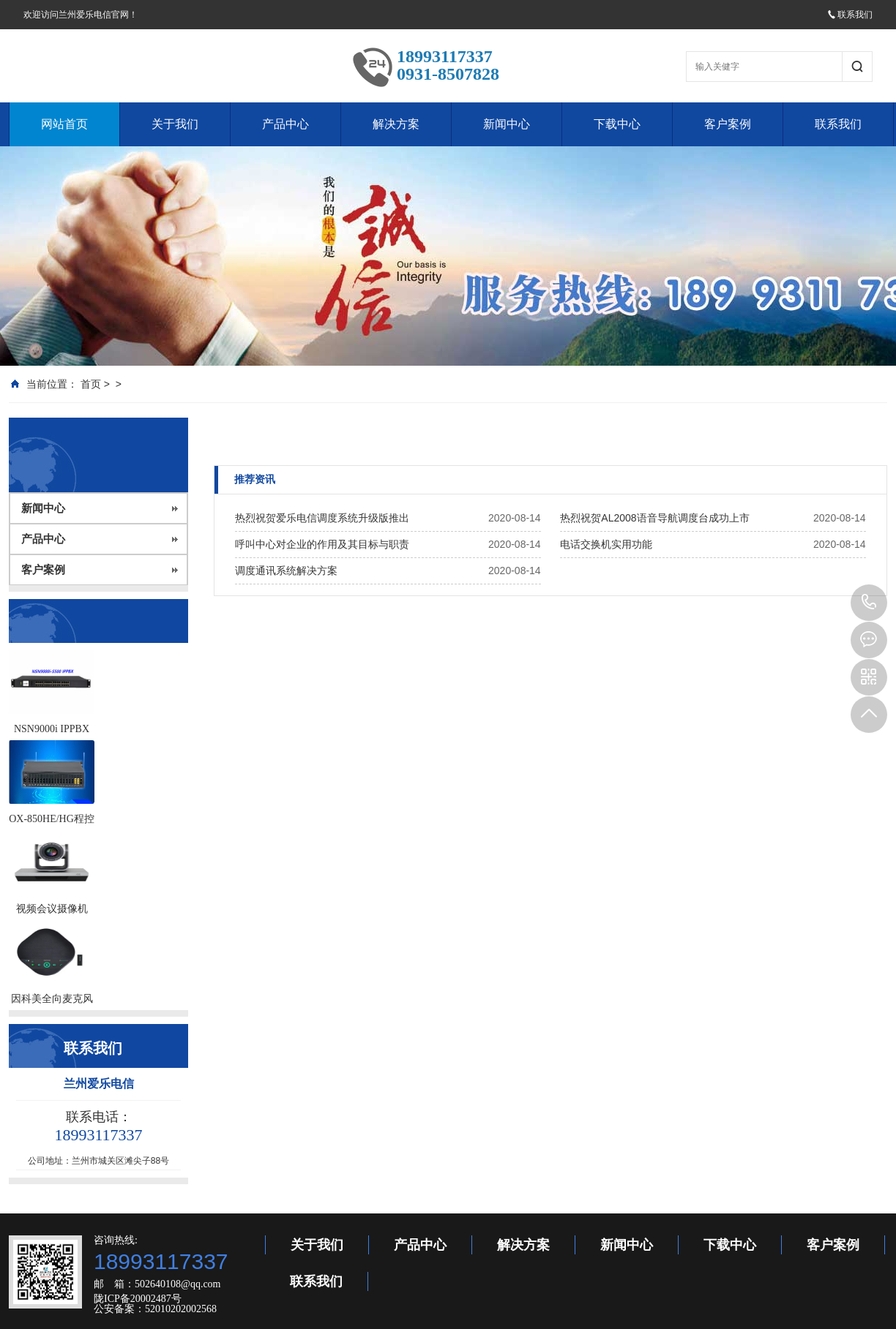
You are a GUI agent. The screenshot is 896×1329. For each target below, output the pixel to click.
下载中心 (617, 124)
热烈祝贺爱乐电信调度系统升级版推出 (322, 518)
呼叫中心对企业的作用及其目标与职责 (322, 544)
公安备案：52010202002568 (155, 1308)
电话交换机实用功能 (606, 544)
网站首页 (64, 124)
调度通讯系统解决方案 (286, 570)
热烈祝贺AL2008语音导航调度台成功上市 (654, 518)
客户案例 (727, 124)
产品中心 (285, 124)
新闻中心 (506, 124)
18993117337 (869, 602)
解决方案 (396, 124)
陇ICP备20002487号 (138, 1298)
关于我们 (175, 124)
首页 (91, 384)
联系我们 (850, 15)
